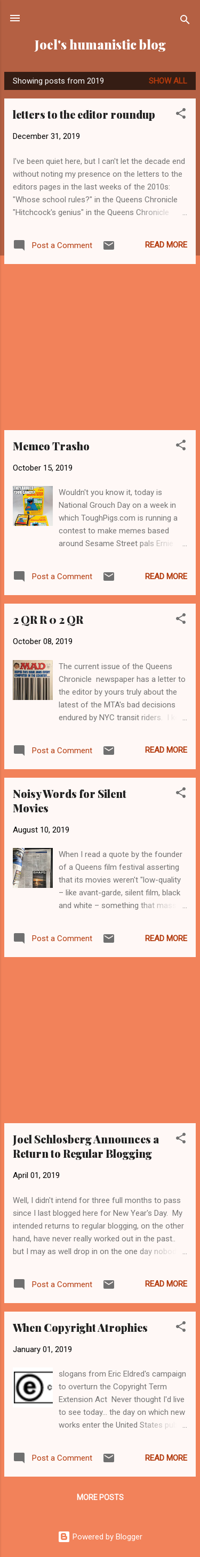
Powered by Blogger (100, 1537)
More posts (100, 1497)
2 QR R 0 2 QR (48, 619)
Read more (166, 245)
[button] (180, 115)
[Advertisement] (100, 347)
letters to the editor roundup (84, 114)
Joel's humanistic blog (100, 44)
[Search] (185, 21)
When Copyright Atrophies (80, 1327)
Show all (168, 81)
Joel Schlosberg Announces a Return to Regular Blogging (86, 1146)
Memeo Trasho (51, 446)
